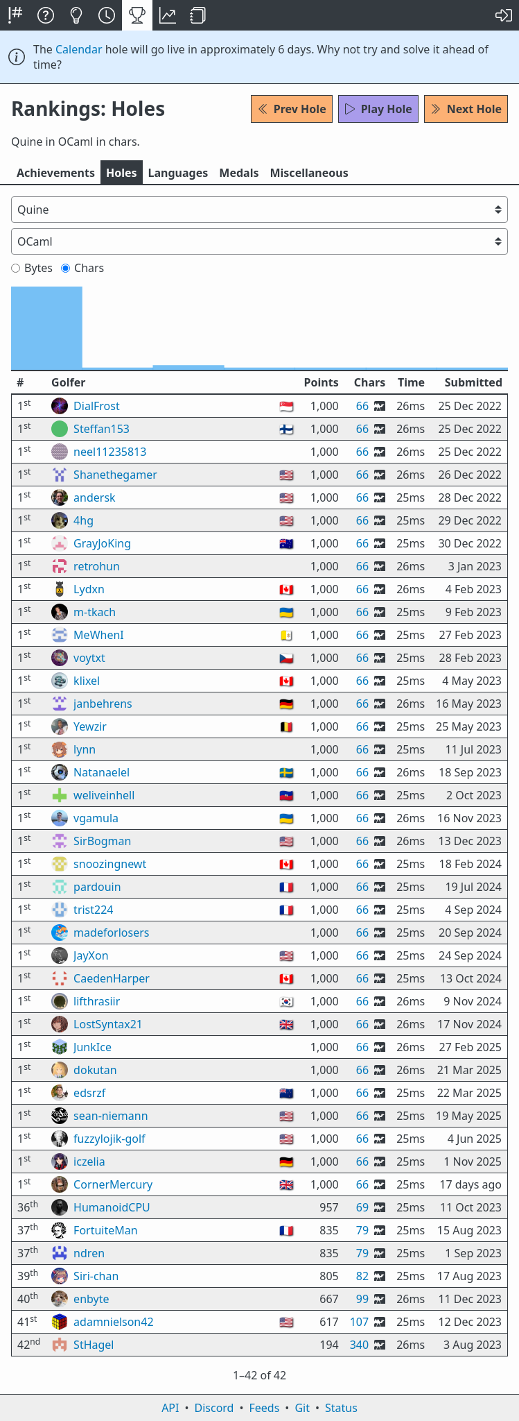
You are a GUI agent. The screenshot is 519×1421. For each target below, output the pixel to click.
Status (341, 1407)
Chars (82, 267)
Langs (178, 172)
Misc (309, 172)
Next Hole (466, 109)
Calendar (79, 49)
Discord (214, 1407)
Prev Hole (291, 109)
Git (302, 1407)
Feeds (264, 1407)
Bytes (32, 267)
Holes (121, 172)
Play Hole (378, 109)
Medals (238, 172)
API (170, 1407)
